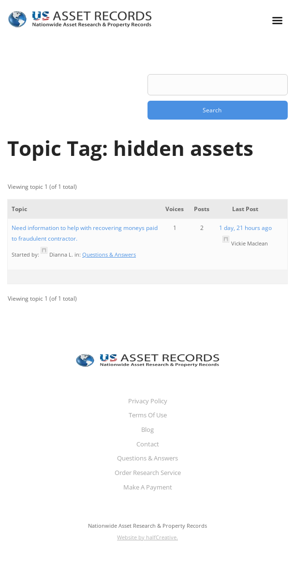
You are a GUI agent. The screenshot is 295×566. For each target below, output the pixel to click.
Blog (147, 429)
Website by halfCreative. (147, 537)
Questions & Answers (109, 254)
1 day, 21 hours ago (245, 228)
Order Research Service (148, 472)
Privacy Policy (147, 401)
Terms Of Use (148, 415)
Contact (147, 444)
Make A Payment (147, 487)
